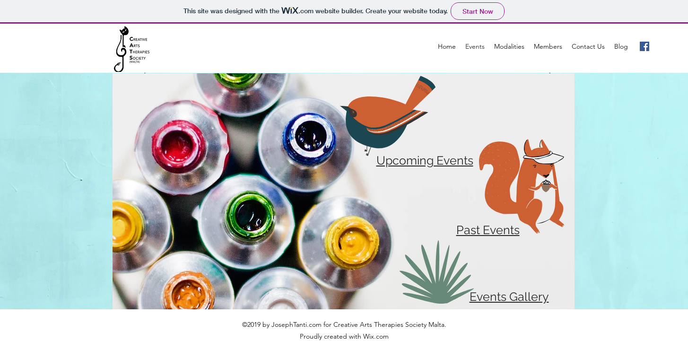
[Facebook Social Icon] (644, 46)
